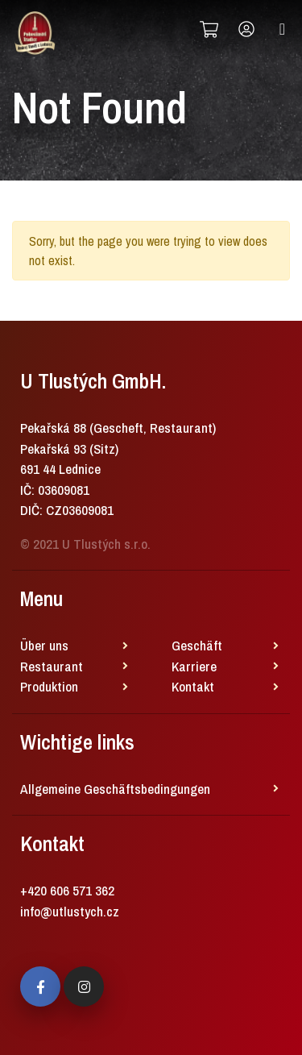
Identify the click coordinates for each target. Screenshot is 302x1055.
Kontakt (193, 686)
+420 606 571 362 (67, 890)
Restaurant (51, 666)
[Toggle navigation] (282, 29)
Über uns (44, 645)
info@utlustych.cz (69, 911)
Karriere (194, 666)
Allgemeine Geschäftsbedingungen (115, 788)
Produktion (49, 686)
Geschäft (197, 645)
